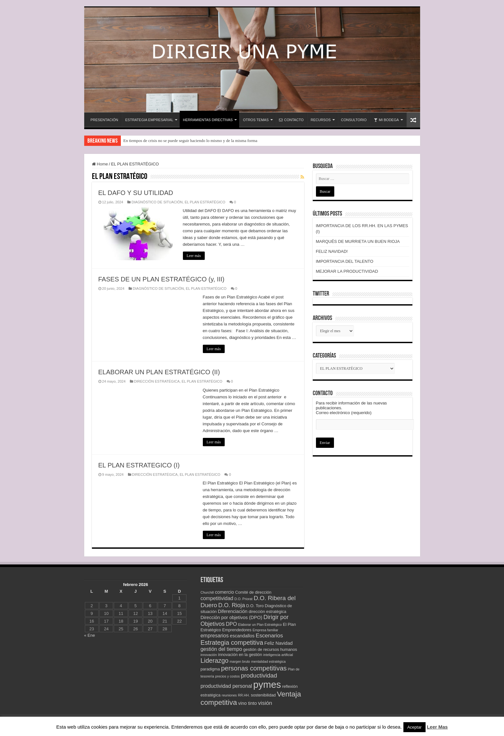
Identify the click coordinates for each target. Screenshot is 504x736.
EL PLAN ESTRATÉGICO (204, 202)
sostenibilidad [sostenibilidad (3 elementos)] (263, 695)
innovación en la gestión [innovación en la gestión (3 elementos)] (240, 654)
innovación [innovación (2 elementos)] (209, 655)
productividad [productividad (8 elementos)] (259, 675)
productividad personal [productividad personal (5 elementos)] (226, 686)
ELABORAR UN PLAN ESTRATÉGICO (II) (159, 372)
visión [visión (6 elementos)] (265, 703)
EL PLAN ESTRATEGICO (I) (139, 465)
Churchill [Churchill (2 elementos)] (207, 592)
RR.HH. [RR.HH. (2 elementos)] (244, 695)
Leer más (194, 255)
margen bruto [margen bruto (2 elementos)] (240, 661)
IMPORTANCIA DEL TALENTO (345, 261)
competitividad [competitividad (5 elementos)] (217, 598)
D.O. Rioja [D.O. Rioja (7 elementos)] (231, 605)
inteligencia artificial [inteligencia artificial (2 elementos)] (278, 655)
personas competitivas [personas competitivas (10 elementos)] (254, 668)
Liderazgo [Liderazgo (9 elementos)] (215, 660)
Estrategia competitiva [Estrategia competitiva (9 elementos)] (232, 642)
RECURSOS (320, 120)
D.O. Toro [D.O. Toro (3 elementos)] (255, 605)
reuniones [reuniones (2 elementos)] (229, 695)
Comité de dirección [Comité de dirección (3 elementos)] (253, 592)
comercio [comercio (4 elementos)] (224, 592)
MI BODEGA (386, 120)
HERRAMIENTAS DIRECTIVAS (208, 120)
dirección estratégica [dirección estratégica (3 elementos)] (267, 611)
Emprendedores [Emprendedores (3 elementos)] (236, 629)
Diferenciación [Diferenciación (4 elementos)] (233, 611)
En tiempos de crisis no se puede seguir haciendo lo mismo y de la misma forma (190, 140)
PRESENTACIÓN (104, 120)
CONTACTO (291, 120)
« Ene (89, 635)
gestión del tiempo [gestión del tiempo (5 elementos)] (221, 649)
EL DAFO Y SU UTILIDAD (135, 192)
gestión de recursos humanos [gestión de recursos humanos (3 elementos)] (270, 649)
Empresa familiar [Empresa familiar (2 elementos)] (265, 630)
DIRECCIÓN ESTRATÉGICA (157, 381)
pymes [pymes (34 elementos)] (267, 684)
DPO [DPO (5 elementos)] (231, 624)
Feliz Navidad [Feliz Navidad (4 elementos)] (278, 643)
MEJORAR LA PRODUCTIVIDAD (347, 271)
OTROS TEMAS (256, 120)
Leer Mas (437, 727)
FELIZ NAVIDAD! (332, 251)
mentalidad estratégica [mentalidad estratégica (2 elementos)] (268, 661)
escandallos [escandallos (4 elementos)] (242, 635)
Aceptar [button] (414, 727)
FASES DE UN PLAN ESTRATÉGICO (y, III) (161, 279)
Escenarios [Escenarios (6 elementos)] (269, 635)
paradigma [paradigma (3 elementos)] (210, 669)
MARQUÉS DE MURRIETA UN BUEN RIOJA (358, 241)
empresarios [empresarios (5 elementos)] (215, 635)
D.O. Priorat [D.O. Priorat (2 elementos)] (243, 599)
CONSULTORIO (354, 120)
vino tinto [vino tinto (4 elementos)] (247, 703)
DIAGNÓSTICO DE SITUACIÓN (157, 202)
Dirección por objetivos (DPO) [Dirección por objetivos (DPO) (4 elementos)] (231, 617)
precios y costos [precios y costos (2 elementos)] (227, 676)
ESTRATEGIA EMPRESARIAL (149, 120)
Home (100, 164)
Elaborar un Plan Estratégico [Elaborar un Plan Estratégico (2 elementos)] (260, 624)
